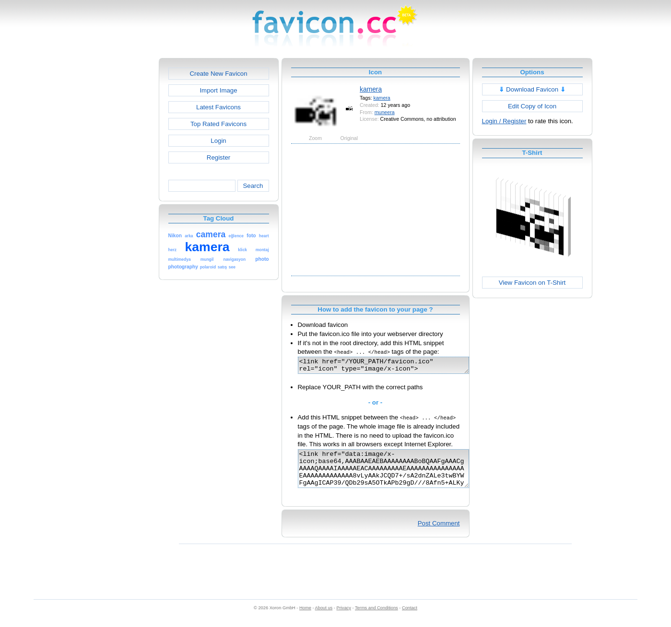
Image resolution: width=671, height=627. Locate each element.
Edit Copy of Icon (532, 106)
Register (218, 157)
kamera (371, 89)
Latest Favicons (218, 107)
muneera (385, 112)
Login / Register (504, 121)
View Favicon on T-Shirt (532, 282)
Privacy (343, 617)
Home (305, 617)
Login (218, 140)
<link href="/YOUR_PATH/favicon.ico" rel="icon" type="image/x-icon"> (393, 367)
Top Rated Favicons (218, 124)
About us (324, 617)
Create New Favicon (218, 73)
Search (253, 185)
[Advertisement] (117, 202)
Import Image (218, 90)
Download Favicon (532, 89)
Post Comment (439, 533)
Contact (409, 617)
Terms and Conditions (376, 617)
